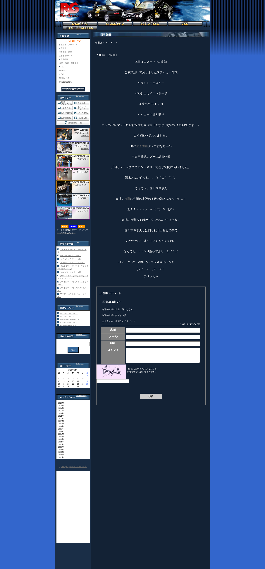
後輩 (127, 198)
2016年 (60, 429)
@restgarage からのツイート (73, 466)
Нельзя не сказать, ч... (68, 325)
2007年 (60, 452)
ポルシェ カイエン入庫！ (70, 256)
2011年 (60, 442)
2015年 (60, 431)
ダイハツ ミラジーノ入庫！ (71, 259)
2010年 (60, 444)
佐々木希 (142, 146)
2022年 (60, 413)
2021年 (60, 416)
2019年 (60, 421)
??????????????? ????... (69, 316)
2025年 (60, 406)
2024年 (60, 408)
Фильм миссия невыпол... (70, 319)
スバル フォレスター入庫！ (71, 272)
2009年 (60, 447)
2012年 (60, 439)
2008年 (60, 450)
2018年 (60, 424)
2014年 (60, 434)
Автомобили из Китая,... (69, 322)
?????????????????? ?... (69, 313)
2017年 (60, 426)
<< (59, 370)
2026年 (60, 403)
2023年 (60, 411)
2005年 (60, 457)
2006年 (60, 455)
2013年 (60, 437)
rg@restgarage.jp (65, 82)
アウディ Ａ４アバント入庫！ (72, 263)
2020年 (60, 419)
